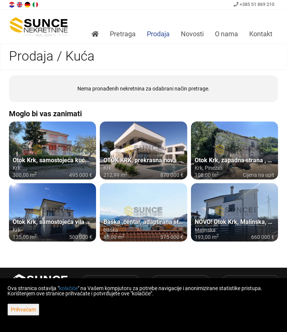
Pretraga (123, 34)
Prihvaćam (23, 310)
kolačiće (68, 288)
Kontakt (260, 34)
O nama (226, 34)
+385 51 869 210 (254, 4)
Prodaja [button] (158, 34)
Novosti (192, 34)
